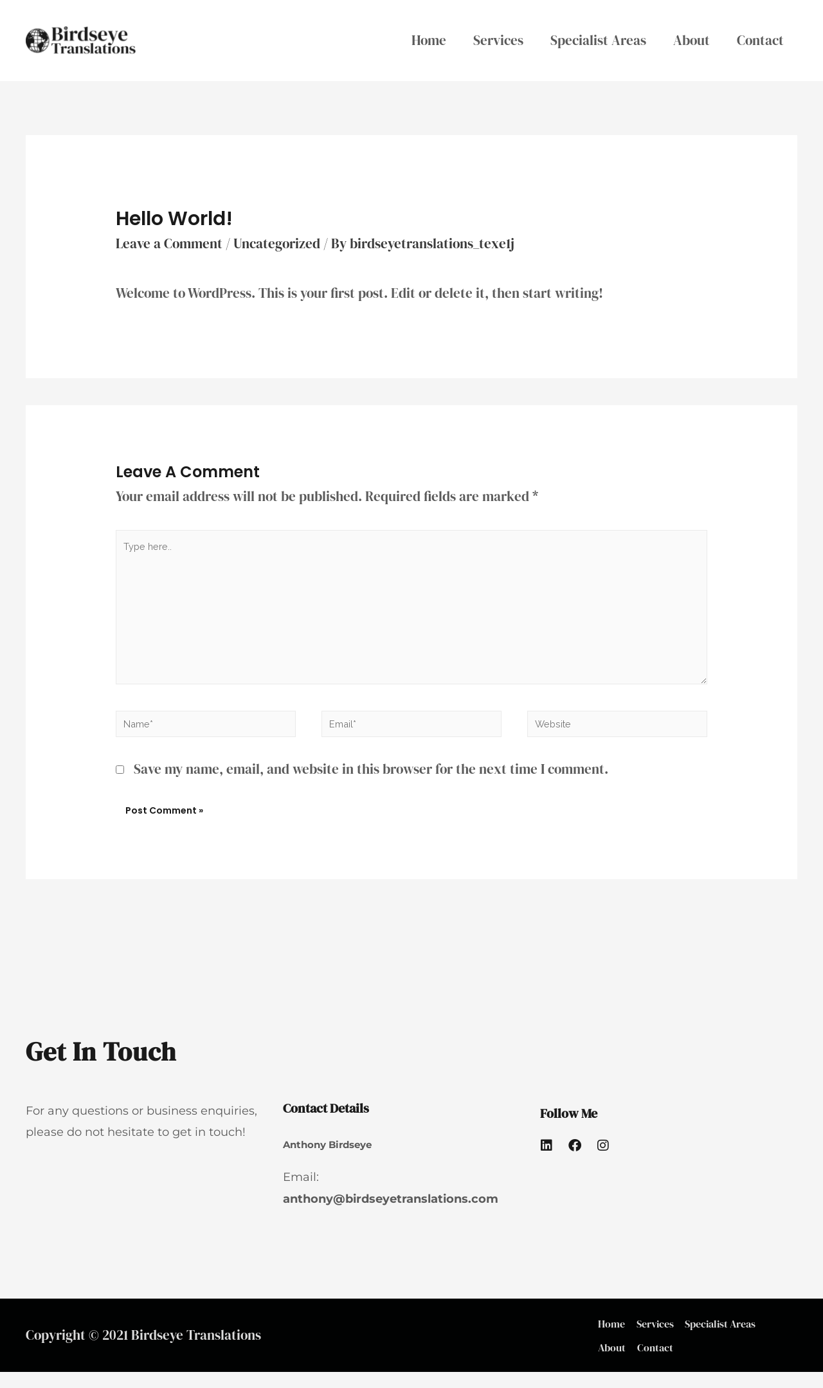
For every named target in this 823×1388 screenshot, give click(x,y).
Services (498, 40)
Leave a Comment (169, 243)
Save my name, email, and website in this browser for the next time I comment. (371, 774)
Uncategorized (276, 243)
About (691, 40)
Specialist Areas (598, 40)
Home (429, 40)
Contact (760, 40)
